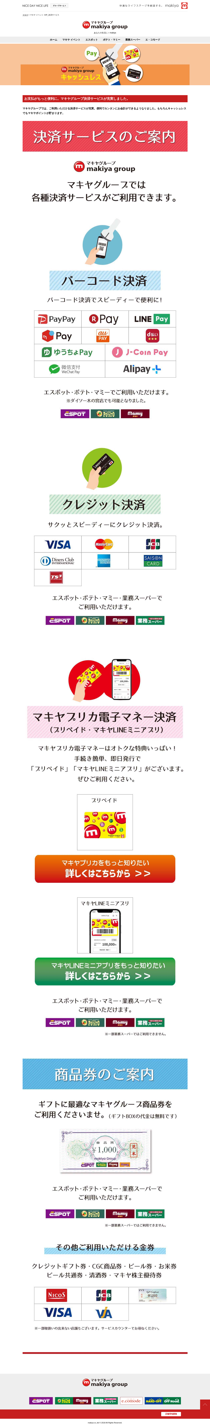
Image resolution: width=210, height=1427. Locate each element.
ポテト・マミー (111, 39)
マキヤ (25, 15)
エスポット (91, 39)
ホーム (53, 39)
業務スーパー (132, 39)
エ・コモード (152, 39)
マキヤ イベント (71, 39)
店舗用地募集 (171, 1414)
